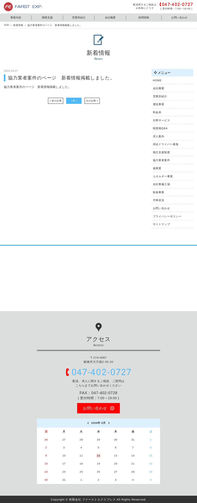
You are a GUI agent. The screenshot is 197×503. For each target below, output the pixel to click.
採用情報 (143, 17)
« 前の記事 (56, 100)
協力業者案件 (161, 160)
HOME (157, 80)
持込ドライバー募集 (166, 144)
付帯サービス (161, 120)
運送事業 (158, 104)
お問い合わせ (179, 17)
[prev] (88, 423)
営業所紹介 (79, 17)
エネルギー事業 (163, 176)
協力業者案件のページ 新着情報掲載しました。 (37, 86)
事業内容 (15, 17)
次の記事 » (92, 100)
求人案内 (158, 136)
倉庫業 (157, 168)
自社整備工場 (161, 184)
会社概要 (110, 17)
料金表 (157, 112)
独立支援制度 (161, 152)
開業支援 (47, 17)
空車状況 (158, 200)
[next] (109, 423)
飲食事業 (158, 192)
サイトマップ (161, 224)
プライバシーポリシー (167, 216)
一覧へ (74, 100)
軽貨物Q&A (160, 128)
